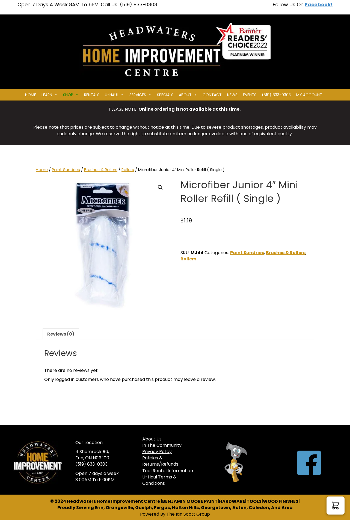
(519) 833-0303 (276, 95)
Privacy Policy (157, 451)
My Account (309, 95)
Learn (49, 94)
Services (140, 94)
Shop (71, 94)
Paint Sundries (66, 169)
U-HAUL (114, 94)
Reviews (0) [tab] (60, 334)
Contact (212, 95)
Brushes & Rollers (100, 169)
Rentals (91, 95)
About (188, 94)
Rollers (127, 169)
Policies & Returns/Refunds (160, 461)
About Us (152, 439)
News (232, 95)
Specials (165, 95)
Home (30, 95)
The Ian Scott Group (188, 514)
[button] (160, 187)
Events (249, 95)
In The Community (162, 445)
